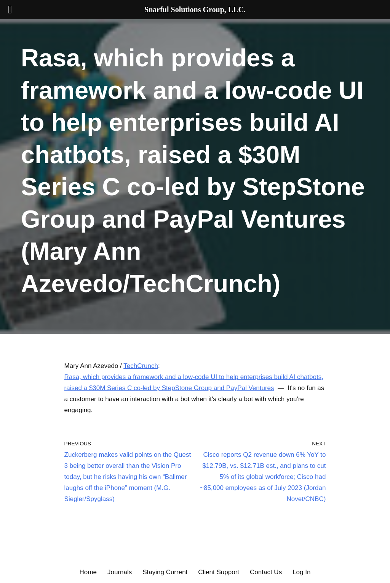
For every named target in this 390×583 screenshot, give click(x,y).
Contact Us (266, 572)
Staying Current (164, 572)
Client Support (218, 572)
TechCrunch (140, 365)
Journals (119, 572)
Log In (301, 572)
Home (88, 572)
